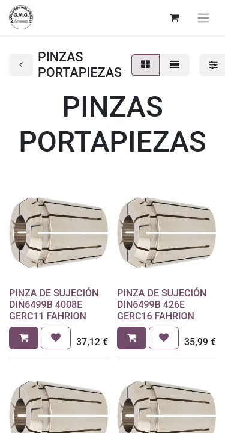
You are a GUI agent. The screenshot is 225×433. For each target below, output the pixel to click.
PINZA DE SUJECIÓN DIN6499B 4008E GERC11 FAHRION (53, 304)
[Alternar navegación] (203, 18)
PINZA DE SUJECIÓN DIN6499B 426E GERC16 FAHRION (161, 304)
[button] (23, 338)
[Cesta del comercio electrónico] (174, 17)
